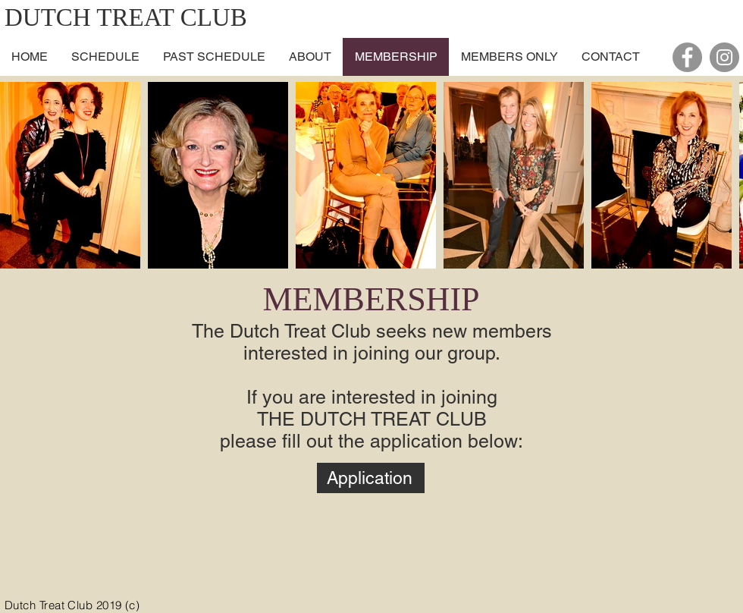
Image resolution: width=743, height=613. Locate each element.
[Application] (371, 478)
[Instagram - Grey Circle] (724, 57)
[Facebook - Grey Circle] (687, 57)
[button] (310, 57)
